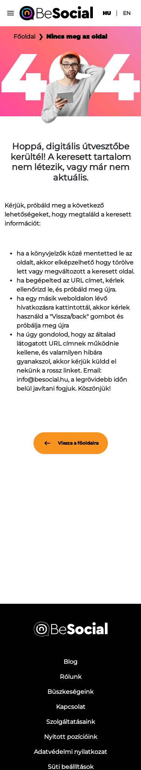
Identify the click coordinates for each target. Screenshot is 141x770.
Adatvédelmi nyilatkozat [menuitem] (70, 751)
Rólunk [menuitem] (71, 676)
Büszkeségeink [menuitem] (70, 691)
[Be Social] (56, 13)
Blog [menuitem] (70, 661)
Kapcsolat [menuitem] (70, 706)
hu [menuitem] (107, 13)
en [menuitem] (126, 13)
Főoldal (24, 36)
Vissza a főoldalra (71, 443)
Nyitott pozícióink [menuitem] (70, 736)
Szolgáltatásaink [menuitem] (70, 721)
